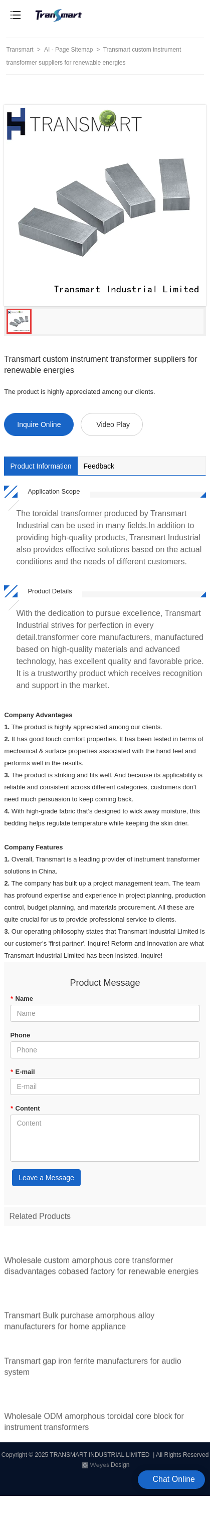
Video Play (113, 424)
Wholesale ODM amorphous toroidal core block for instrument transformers (93, 1425)
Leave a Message (46, 1178)
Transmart (19, 49)
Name (21, 998)
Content (25, 1108)
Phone (20, 1035)
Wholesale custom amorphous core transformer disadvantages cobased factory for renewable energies (101, 1268)
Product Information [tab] (40, 466)
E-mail (22, 1071)
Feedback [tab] (99, 466)
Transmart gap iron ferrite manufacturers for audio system (92, 1370)
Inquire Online (39, 424)
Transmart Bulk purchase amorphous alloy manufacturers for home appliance (79, 1324)
